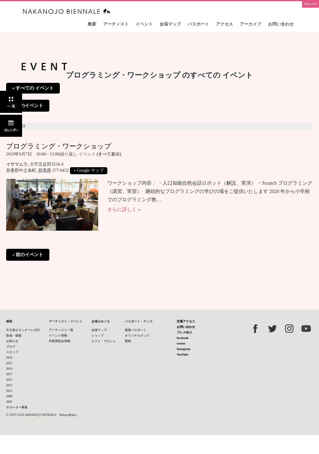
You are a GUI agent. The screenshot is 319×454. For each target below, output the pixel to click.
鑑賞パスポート (135, 330)
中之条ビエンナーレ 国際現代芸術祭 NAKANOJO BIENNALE (66, 11)
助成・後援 (13, 335)
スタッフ (12, 352)
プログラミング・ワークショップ (58, 146)
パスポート (198, 24)
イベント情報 (58, 335)
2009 (9, 396)
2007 (9, 401)
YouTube (182, 354)
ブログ (10, 346)
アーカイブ (250, 24)
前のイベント (27, 105)
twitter (181, 343)
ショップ (97, 335)
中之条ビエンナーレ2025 (23, 330)
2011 (9, 390)
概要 (92, 24)
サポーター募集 (17, 407)
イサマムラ (17, 164)
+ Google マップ (89, 170)
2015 (9, 379)
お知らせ (12, 341)
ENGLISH (310, 4)
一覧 (11, 102)
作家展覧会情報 (59, 341)
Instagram (183, 349)
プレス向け (184, 332)
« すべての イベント (33, 88)
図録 (128, 341)
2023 (9, 357)
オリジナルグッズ (137, 335)
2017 (9, 374)
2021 (9, 363)
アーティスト (116, 24)
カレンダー (11, 126)
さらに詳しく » (123, 209)
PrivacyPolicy (68, 415)
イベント (144, 24)
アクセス (224, 24)
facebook (182, 338)
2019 (9, 368)
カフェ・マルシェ (103, 341)
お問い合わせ (281, 24)
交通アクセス (186, 321)
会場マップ (170, 24)
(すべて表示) (109, 154)
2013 (9, 385)
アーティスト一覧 (61, 330)
